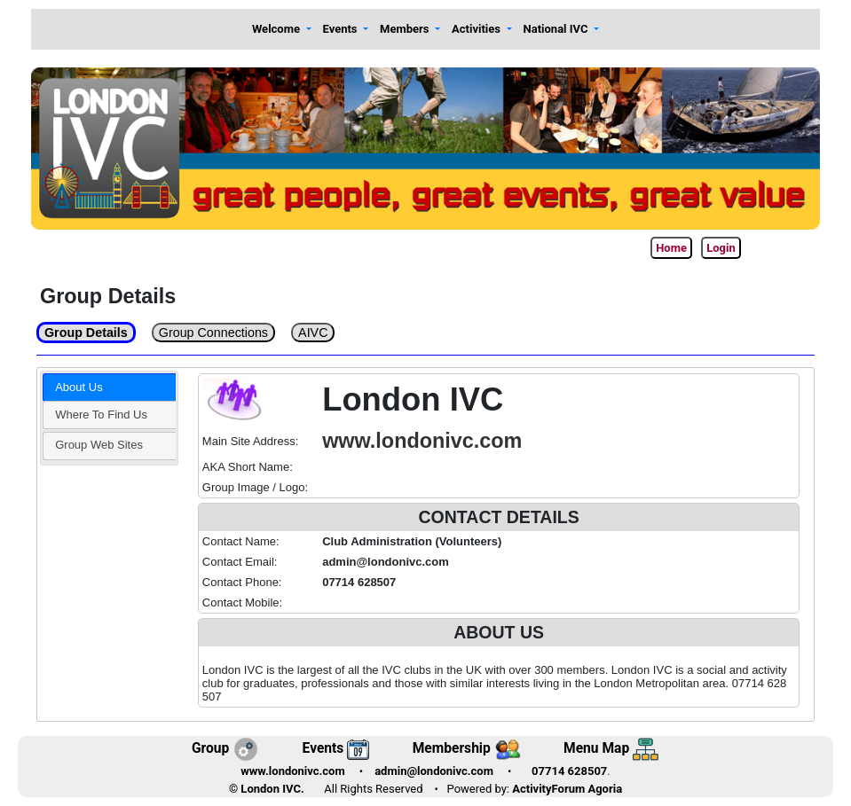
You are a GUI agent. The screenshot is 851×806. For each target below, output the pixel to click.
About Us (78, 387)
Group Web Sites (99, 444)
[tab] (109, 387)
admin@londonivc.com (433, 771)
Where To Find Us (101, 414)
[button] (281, 29)
